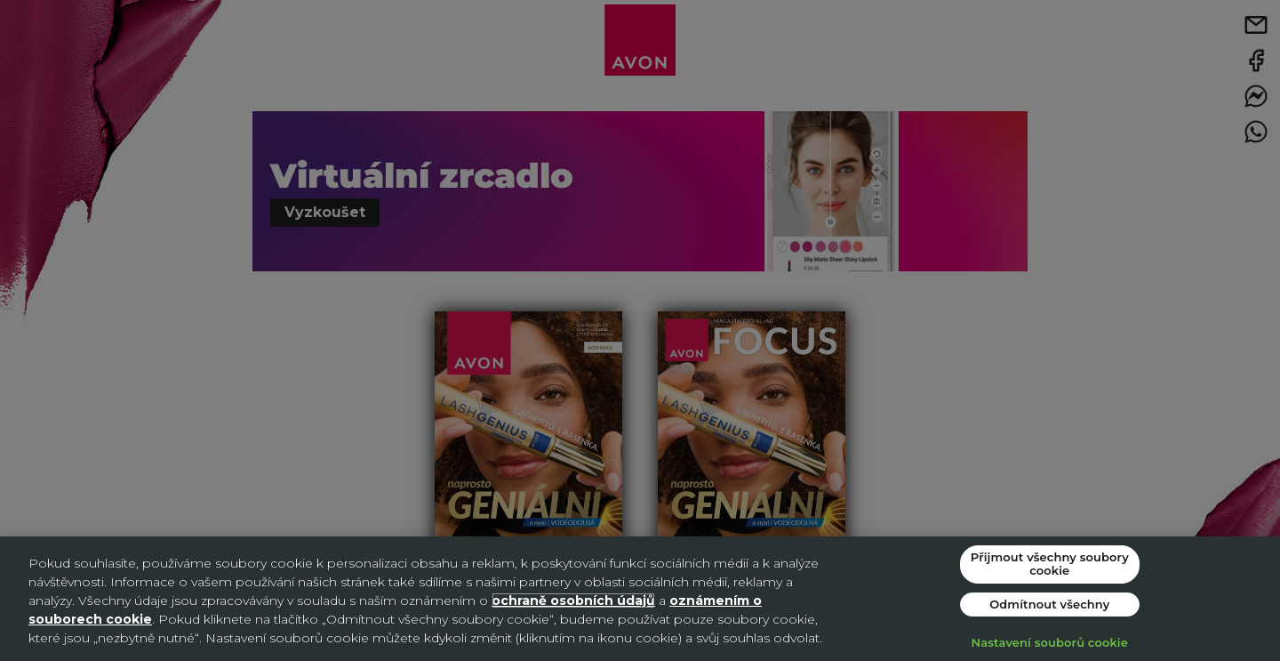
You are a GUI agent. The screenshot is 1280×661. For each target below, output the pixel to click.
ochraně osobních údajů (573, 600)
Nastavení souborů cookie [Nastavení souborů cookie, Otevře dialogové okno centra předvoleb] (1050, 642)
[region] (640, 598)
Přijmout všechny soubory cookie (1050, 564)
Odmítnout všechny (1049, 604)
